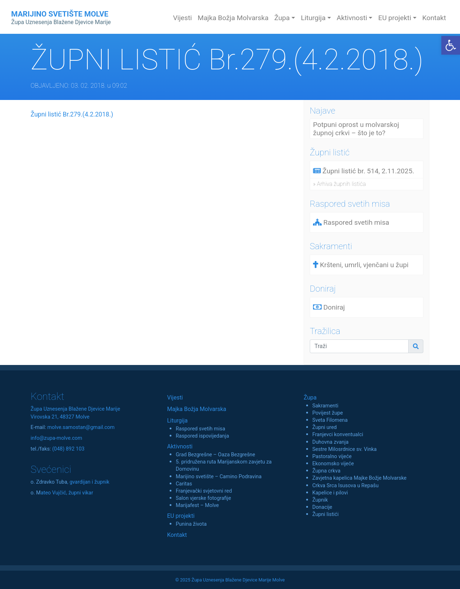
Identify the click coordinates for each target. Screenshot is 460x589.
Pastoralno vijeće (331, 456)
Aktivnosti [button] (352, 18)
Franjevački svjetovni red (204, 491)
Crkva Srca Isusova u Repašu (345, 486)
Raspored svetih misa (200, 429)
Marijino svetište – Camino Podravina (219, 477)
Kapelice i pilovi (330, 493)
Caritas (184, 484)
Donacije (322, 507)
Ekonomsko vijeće (333, 464)
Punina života (191, 524)
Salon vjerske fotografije (203, 498)
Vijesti (182, 18)
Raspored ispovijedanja (202, 436)
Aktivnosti (180, 446)
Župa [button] (282, 18)
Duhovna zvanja (330, 442)
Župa (310, 397)
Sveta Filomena (330, 420)
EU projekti (180, 515)
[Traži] (359, 346)
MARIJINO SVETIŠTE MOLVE (61, 18)
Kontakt (434, 18)
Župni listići (325, 514)
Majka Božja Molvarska (233, 18)
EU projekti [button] (394, 18)
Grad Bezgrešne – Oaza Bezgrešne (215, 455)
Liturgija (177, 420)
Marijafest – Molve (197, 505)
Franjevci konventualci (337, 435)
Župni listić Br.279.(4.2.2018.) (72, 114)
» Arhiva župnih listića (339, 184)
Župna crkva (326, 471)
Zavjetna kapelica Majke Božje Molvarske (359, 478)
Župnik (320, 500)
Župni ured (324, 427)
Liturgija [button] (313, 18)
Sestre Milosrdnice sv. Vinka (344, 449)
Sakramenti (325, 406)
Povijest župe (327, 413)
